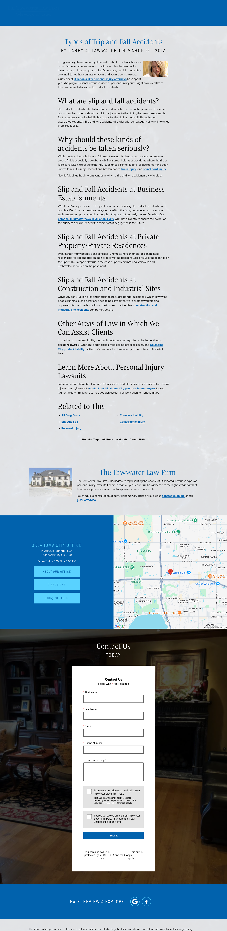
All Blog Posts (70, 415)
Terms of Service (116, 858)
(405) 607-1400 (86, 500)
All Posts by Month (114, 439)
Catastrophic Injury (132, 421)
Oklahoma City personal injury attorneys (100, 79)
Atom (133, 439)
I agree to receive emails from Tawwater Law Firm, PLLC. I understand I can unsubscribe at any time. (117, 818)
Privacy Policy (110, 803)
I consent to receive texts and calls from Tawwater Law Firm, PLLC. (117, 796)
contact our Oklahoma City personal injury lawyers (122, 388)
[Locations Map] (170, 571)
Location (177, 12)
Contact (195, 12)
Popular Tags (90, 439)
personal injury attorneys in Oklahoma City (86, 218)
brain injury (128, 169)
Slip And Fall (69, 421)
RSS (142, 439)
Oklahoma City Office (57, 545)
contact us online (173, 495)
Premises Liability (131, 415)
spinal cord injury (154, 169)
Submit (113, 835)
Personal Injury (71, 428)
